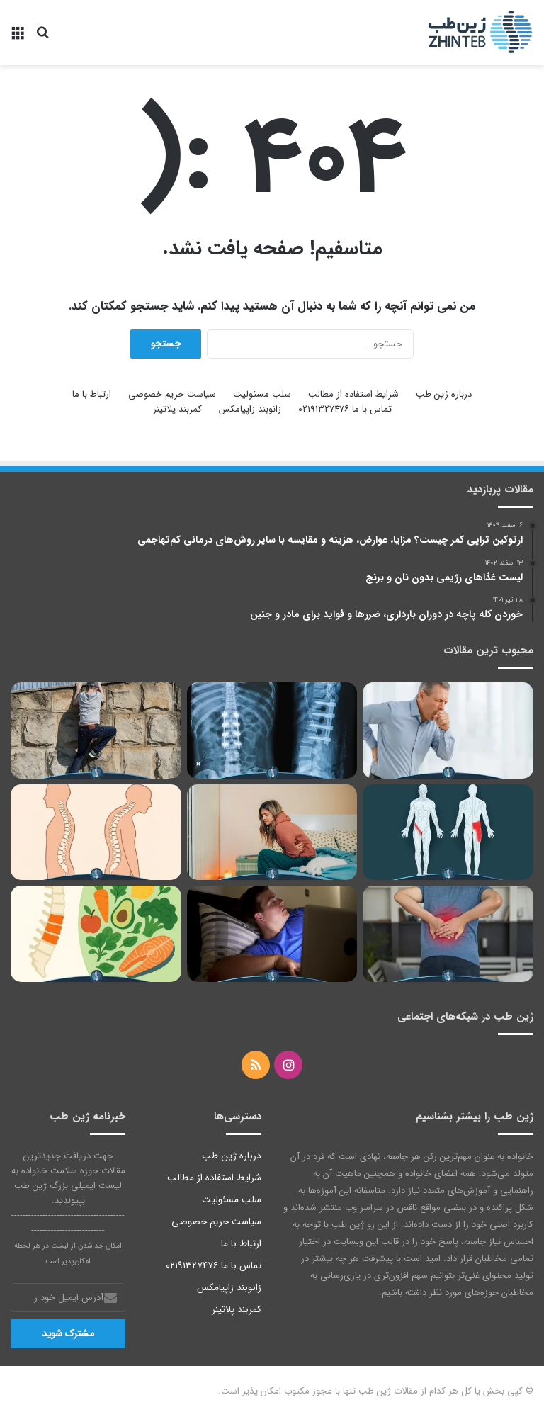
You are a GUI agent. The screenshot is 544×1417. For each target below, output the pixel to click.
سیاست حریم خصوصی (172, 394)
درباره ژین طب (444, 394)
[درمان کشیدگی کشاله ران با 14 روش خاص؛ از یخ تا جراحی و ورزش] (448, 832)
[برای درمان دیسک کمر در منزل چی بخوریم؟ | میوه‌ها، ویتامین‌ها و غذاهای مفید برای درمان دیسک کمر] (96, 934)
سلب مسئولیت (262, 394)
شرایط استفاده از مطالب (353, 394)
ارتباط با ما (91, 394)
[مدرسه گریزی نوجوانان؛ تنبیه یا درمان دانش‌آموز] (96, 730)
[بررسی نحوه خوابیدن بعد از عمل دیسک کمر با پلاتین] (272, 730)
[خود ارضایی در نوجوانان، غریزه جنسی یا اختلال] (272, 934)
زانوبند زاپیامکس (250, 409)
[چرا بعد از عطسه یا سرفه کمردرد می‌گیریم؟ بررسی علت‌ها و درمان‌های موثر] (448, 730)
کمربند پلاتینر (177, 409)
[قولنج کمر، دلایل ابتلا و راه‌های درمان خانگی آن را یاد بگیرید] (448, 934)
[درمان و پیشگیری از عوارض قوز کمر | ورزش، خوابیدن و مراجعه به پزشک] (96, 832)
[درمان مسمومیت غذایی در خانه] (272, 832)
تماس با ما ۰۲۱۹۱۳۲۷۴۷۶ (345, 409)
